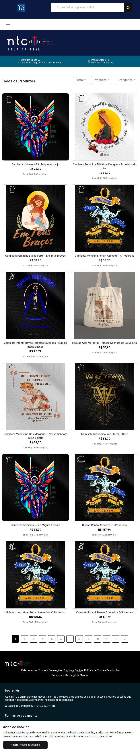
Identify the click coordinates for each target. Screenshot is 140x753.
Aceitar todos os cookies (25, 744)
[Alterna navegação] (8, 24)
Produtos (100, 80)
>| (125, 639)
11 (106, 639)
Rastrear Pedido (73, 670)
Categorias (125, 80)
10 (97, 639)
